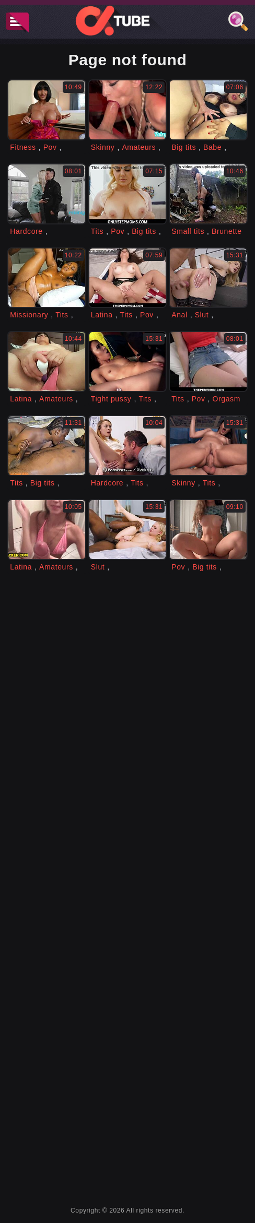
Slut (202, 315)
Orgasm (226, 399)
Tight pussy (111, 399)
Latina (102, 315)
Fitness (23, 147)
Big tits (183, 147)
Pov (50, 147)
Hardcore (26, 231)
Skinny (103, 147)
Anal (179, 315)
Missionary (29, 315)
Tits (97, 231)
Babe (212, 147)
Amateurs (139, 147)
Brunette (227, 231)
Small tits (187, 231)
